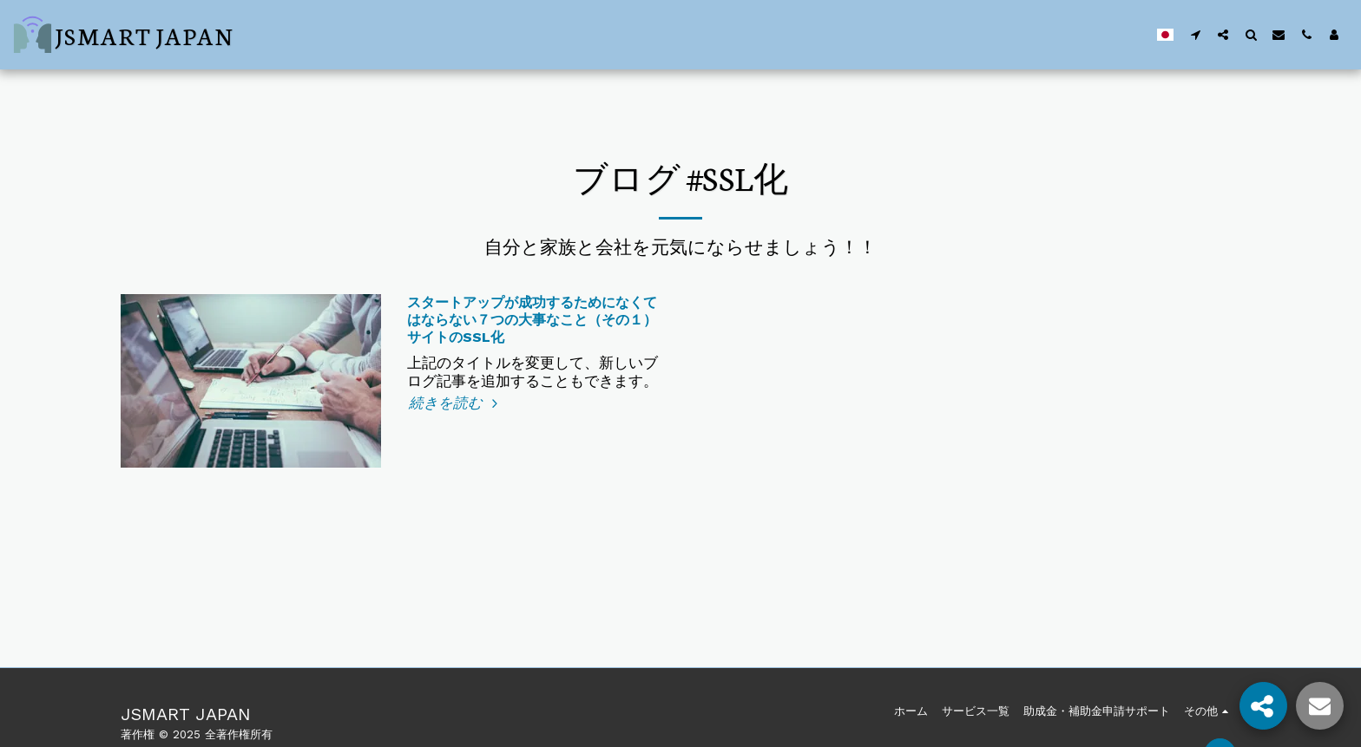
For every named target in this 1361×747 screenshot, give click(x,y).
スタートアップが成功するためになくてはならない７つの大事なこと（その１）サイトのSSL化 (532, 319)
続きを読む (456, 403)
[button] (1195, 34)
